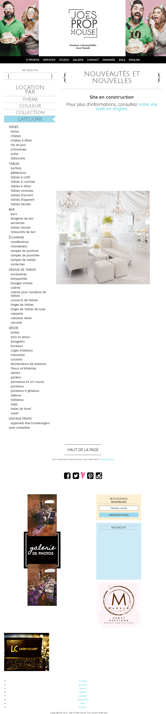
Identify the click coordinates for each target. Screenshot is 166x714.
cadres (15, 287)
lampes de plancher (25, 255)
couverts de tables (24, 300)
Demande (109, 59)
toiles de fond (21, 409)
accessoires (19, 274)
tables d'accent (22, 195)
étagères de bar (22, 218)
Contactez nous (106, 459)
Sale (122, 59)
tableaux (17, 400)
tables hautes (21, 204)
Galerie (78, 59)
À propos (32, 59)
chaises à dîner (21, 140)
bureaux (17, 346)
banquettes (19, 278)
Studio (64, 59)
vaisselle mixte (21, 318)
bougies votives (22, 283)
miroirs (15, 373)
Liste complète (19, 427)
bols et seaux (20, 337)
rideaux (16, 395)
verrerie (16, 322)
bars (14, 214)
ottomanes (18, 149)
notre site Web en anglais (126, 106)
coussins (16, 359)
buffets (16, 168)
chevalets (18, 355)
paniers (16, 377)
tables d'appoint (22, 199)
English (134, 59)
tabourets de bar (23, 232)
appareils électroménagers (30, 423)
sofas (14, 154)
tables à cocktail (23, 181)
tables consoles (22, 190)
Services (49, 59)
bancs (15, 131)
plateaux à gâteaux (25, 391)
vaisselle (17, 313)
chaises (16, 136)
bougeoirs (18, 341)
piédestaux (18, 173)
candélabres (20, 242)
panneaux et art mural (27, 382)
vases (15, 413)
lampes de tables (23, 260)
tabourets (18, 158)
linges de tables (22, 304)
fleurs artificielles (23, 368)
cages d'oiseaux (22, 350)
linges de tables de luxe (28, 309)
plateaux (17, 386)
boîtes (15, 332)
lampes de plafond (24, 251)
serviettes (18, 223)
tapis (14, 404)
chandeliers (19, 246)
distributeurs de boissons (28, 364)
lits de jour (18, 145)
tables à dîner (21, 186)
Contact (93, 59)
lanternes (18, 264)
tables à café (20, 177)
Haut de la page (83, 449)
